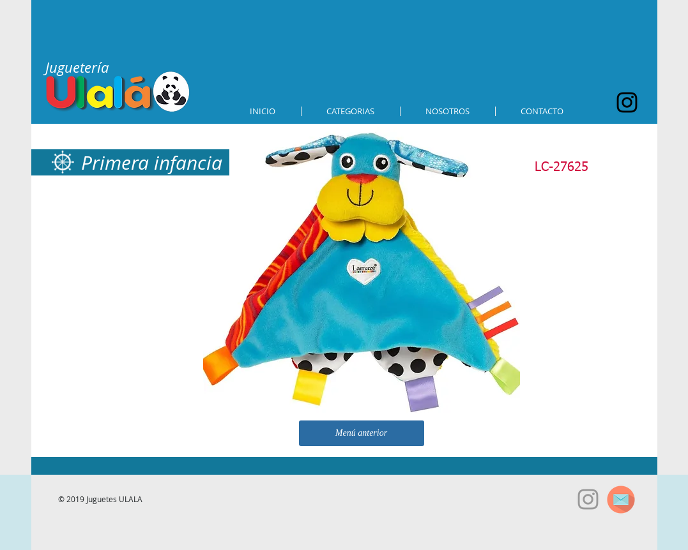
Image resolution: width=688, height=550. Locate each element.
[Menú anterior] (361, 433)
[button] (351, 111)
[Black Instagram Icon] (627, 102)
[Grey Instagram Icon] (588, 499)
